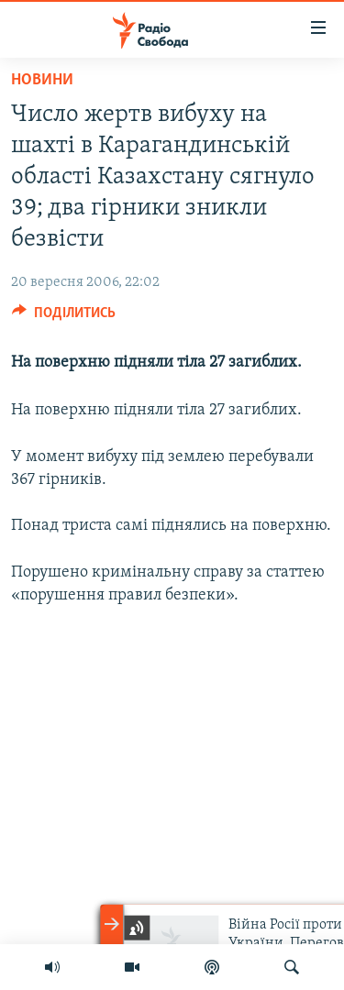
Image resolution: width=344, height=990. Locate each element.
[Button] (64, 317)
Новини (42, 80)
